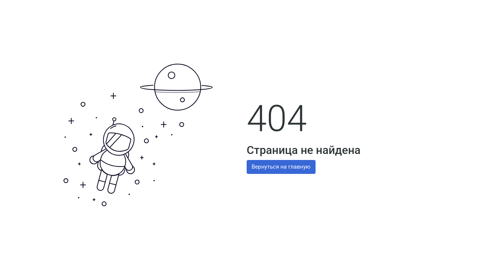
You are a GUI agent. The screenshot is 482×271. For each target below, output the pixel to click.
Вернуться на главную (281, 166)
